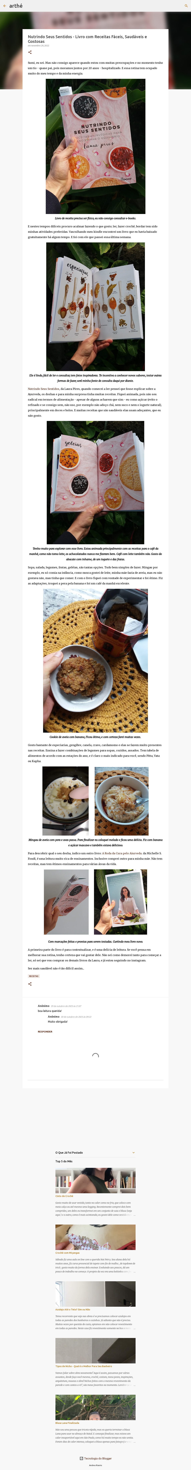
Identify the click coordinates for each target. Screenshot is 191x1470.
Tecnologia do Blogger (95, 1458)
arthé (16, 6)
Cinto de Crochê (64, 1196)
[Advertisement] (95, 1116)
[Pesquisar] (27, 6)
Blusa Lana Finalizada (67, 1423)
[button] (30, 52)
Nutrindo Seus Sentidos (43, 389)
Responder (45, 1031)
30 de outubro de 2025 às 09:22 (76, 1017)
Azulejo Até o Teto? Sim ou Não (72, 1309)
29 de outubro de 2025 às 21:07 (66, 1006)
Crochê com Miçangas (67, 1252)
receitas (33, 976)
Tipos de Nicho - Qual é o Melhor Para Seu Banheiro (83, 1366)
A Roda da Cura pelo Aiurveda (122, 853)
